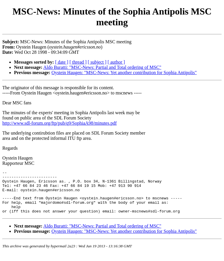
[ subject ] (97, 62)
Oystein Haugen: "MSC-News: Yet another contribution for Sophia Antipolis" (124, 72)
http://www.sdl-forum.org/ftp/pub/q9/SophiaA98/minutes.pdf (59, 123)
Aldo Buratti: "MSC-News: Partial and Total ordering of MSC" (102, 67)
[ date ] (61, 62)
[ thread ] (78, 62)
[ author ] (116, 62)
